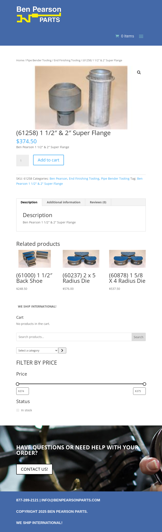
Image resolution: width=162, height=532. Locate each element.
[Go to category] (62, 350)
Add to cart (48, 160)
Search (138, 337)
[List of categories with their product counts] (37, 350)
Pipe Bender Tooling (38, 60)
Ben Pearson (58, 178)
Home (20, 60)
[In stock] (17, 410)
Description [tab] (29, 202)
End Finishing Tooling (67, 60)
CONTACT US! (34, 469)
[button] (139, 72)
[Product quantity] (22, 161)
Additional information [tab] (63, 202)
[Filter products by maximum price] (139, 391)
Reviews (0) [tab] (98, 202)
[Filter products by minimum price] (22, 391)
